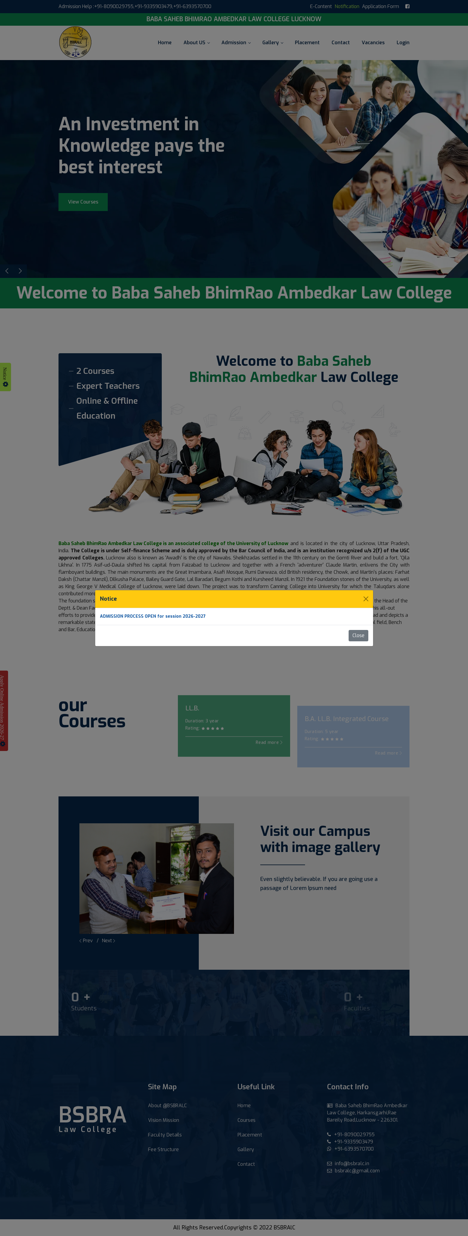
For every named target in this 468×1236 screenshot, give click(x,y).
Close (358, 635)
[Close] (366, 599)
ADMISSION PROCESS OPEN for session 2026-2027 (153, 616)
